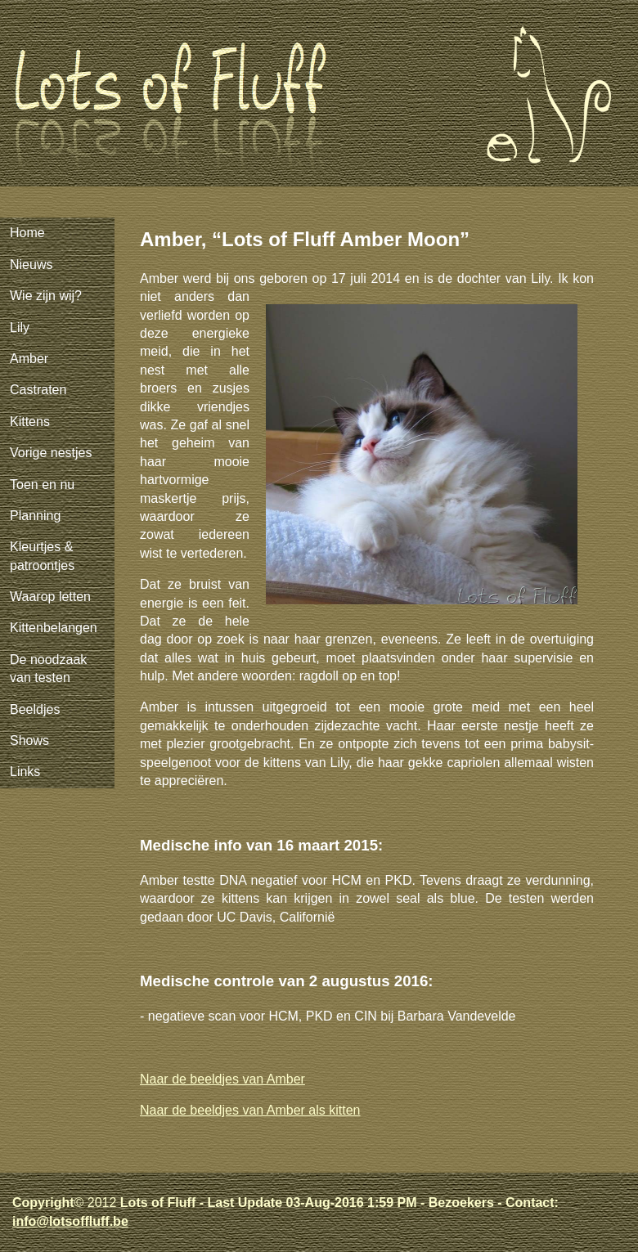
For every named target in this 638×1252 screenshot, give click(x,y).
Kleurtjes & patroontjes (42, 556)
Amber (29, 359)
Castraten (38, 390)
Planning (35, 516)
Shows (29, 740)
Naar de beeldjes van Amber (222, 1079)
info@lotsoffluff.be (70, 1221)
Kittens (30, 422)
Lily (19, 327)
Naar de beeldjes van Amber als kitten (250, 1110)
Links (25, 772)
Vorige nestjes (51, 453)
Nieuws (31, 264)
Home (27, 233)
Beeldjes (35, 709)
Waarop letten (50, 597)
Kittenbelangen (53, 628)
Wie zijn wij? (46, 296)
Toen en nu (42, 484)
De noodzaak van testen (48, 668)
